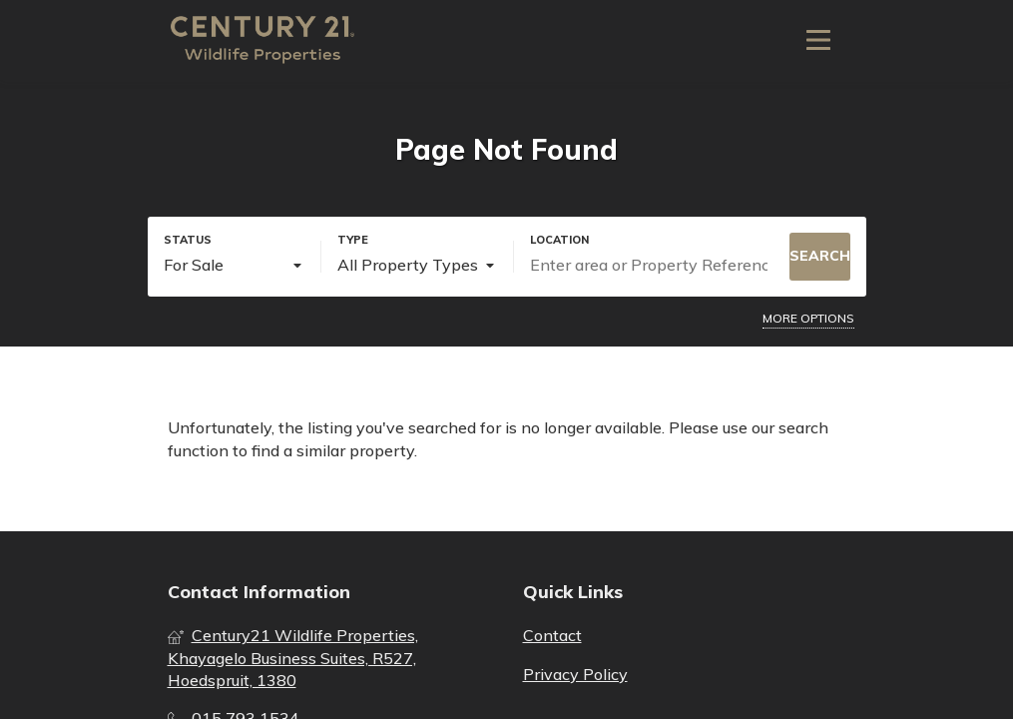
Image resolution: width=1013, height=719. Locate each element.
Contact (552, 635)
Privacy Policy (575, 674)
